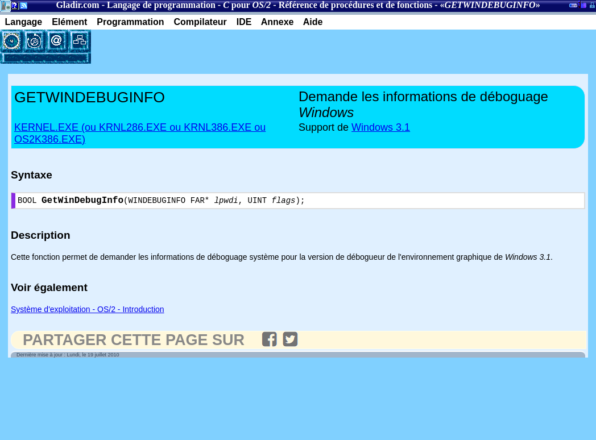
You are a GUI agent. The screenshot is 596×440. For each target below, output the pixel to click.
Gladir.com (77, 5)
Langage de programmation (161, 5)
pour (247, 5)
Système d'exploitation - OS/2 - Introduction (87, 311)
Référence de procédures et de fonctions (356, 5)
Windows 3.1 (380, 127)
